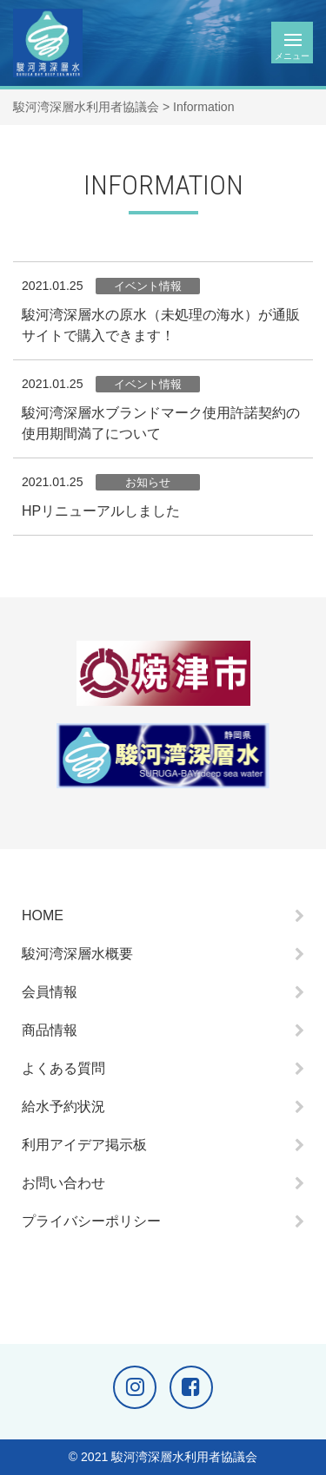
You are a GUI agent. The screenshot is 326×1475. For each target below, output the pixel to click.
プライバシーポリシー (91, 1221)
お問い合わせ (63, 1182)
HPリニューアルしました (101, 511)
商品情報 (49, 1030)
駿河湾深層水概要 (77, 953)
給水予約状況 (63, 1106)
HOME (42, 915)
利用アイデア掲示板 (84, 1144)
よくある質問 (63, 1068)
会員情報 (49, 991)
